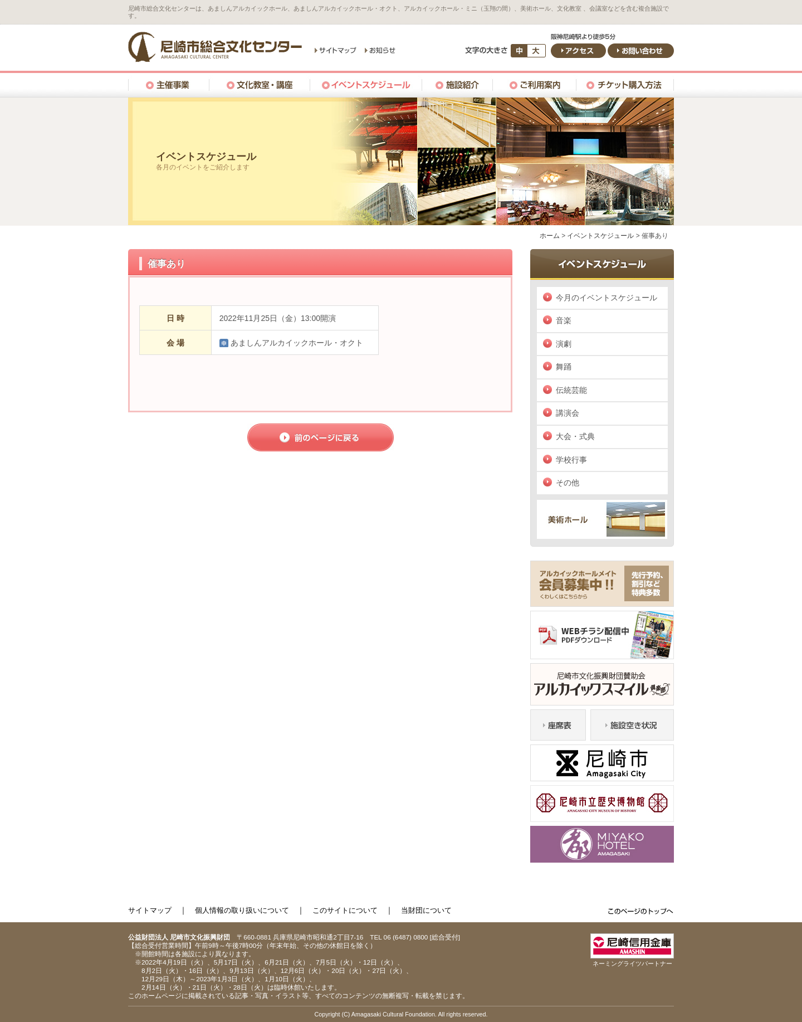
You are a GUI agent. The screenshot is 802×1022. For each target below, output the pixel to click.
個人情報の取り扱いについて (242, 910)
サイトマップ (150, 910)
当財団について (426, 910)
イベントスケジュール (600, 236)
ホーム (550, 236)
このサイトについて (345, 910)
